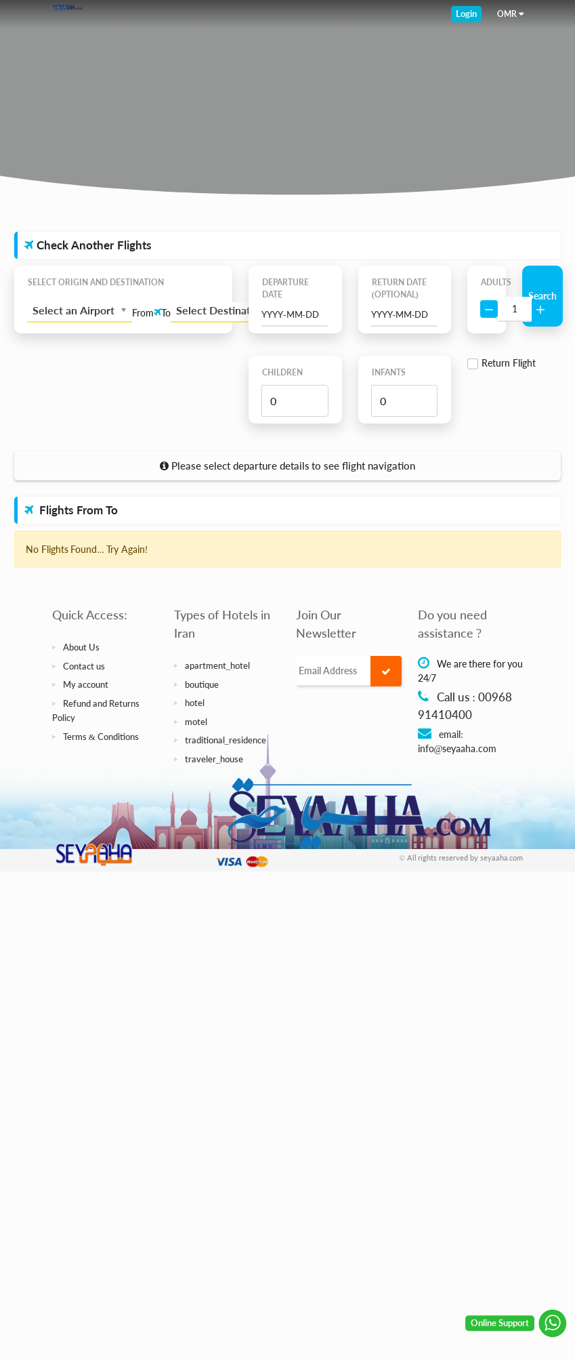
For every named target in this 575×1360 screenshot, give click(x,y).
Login (466, 13)
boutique (202, 684)
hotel (195, 702)
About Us (81, 647)
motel (196, 721)
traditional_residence (226, 740)
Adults (486, 282)
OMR (507, 14)
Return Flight (509, 363)
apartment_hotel (218, 665)
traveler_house (214, 759)
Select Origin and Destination (96, 282)
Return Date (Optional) (399, 288)
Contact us (84, 666)
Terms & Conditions (101, 736)
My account (85, 684)
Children (282, 372)
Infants (389, 372)
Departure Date (285, 288)
